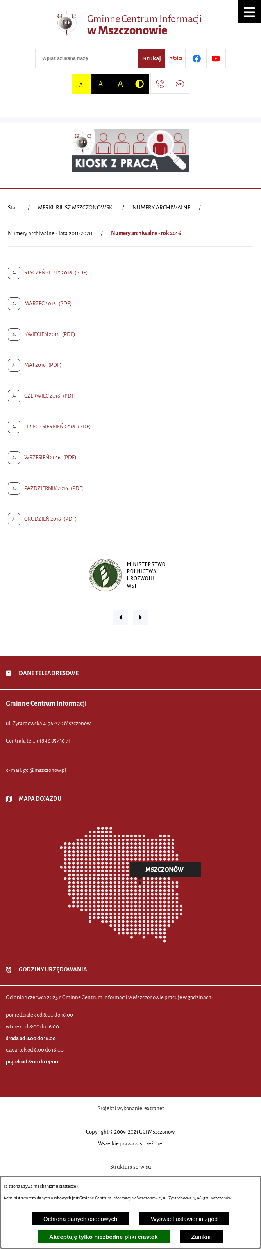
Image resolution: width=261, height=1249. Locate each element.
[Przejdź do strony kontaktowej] (160, 84)
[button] (249, 11)
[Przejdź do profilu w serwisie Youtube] (216, 58)
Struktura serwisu (130, 1167)
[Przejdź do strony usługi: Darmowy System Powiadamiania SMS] (179, 84)
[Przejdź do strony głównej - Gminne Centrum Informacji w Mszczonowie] (130, 25)
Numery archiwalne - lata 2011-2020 (50, 233)
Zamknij (201, 1236)
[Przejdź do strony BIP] (176, 58)
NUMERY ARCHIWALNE (161, 208)
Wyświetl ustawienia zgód (184, 1218)
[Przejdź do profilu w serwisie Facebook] (196, 58)
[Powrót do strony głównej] (13, 208)
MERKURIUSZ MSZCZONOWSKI (76, 208)
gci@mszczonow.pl (44, 770)
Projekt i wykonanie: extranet (130, 1108)
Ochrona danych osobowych (80, 1218)
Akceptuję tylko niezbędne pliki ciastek (103, 1236)
